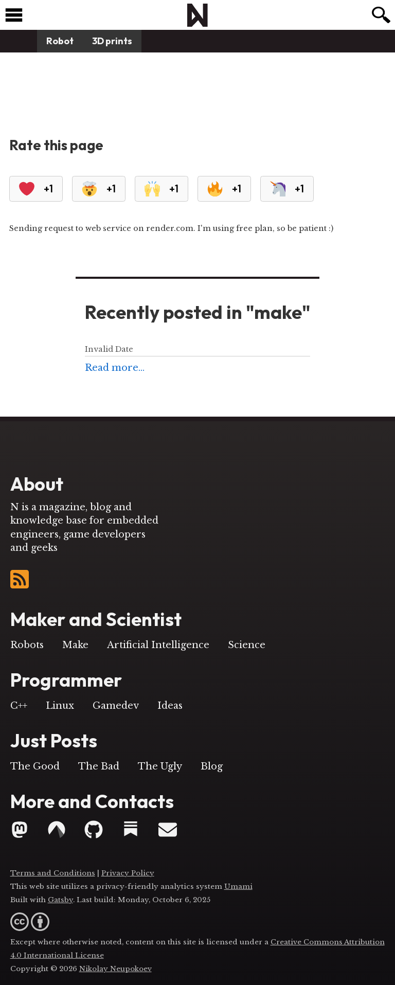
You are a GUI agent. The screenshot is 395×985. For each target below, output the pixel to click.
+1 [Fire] (224, 188)
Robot (60, 41)
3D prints (112, 41)
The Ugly (160, 766)
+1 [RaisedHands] (161, 188)
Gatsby (60, 900)
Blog (212, 766)
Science (246, 645)
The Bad (98, 766)
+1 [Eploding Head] (99, 188)
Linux (60, 705)
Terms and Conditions (52, 873)
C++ (18, 705)
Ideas (170, 705)
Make (75, 645)
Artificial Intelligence (158, 645)
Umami (238, 886)
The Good (35, 766)
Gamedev (116, 705)
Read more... (115, 367)
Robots (27, 645)
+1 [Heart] (36, 188)
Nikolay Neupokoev (115, 968)
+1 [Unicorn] (287, 188)
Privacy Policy (127, 873)
